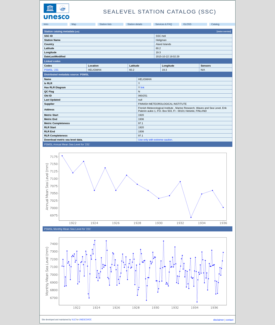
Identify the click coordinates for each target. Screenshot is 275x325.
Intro (46, 24)
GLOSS (187, 24)
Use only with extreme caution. (155, 139)
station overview (223, 31)
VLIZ (74, 320)
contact (229, 320)
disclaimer (218, 320)
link (143, 87)
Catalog (215, 24)
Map (74, 24)
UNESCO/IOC (85, 320)
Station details (135, 24)
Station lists (105, 24)
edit (77, 32)
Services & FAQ (163, 24)
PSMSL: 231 (51, 69)
